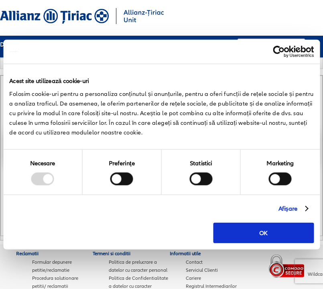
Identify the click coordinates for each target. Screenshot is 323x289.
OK (263, 232)
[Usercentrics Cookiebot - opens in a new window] (279, 52)
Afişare (288, 208)
